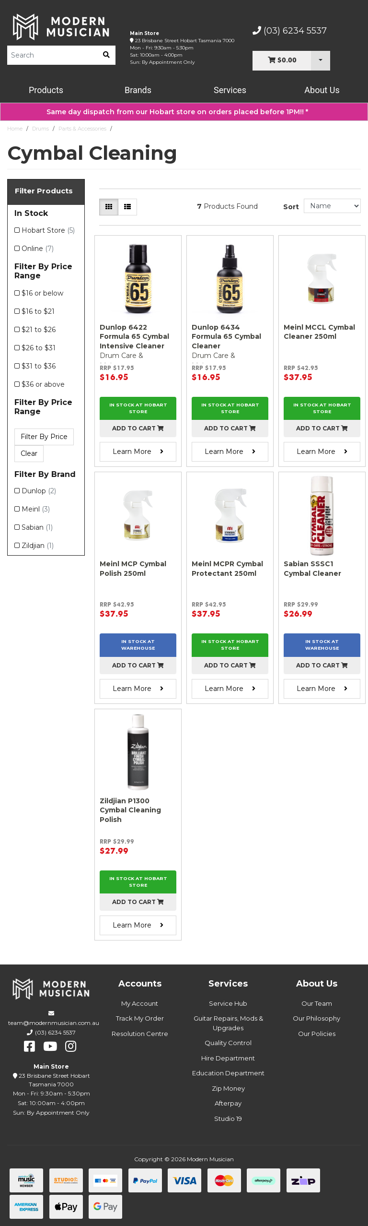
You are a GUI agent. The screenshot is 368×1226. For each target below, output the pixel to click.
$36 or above (43, 384)
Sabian (37, 527)
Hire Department (228, 1058)
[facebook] (29, 1046)
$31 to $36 (39, 366)
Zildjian (38, 545)
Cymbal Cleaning (138, 128)
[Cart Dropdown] (320, 61)
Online (38, 248)
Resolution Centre (140, 1033)
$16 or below (42, 293)
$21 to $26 (39, 329)
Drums (40, 128)
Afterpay (228, 1103)
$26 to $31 (39, 348)
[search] (106, 55)
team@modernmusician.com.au (53, 1022)
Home (15, 128)
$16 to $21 (38, 311)
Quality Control (228, 1043)
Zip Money (228, 1088)
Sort (291, 206)
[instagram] (70, 1046)
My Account (139, 1003)
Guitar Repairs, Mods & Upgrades (228, 1023)
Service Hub (228, 1003)
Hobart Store (48, 230)
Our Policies (316, 1033)
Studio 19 (228, 1118)
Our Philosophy (316, 1018)
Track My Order (140, 1018)
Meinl (36, 509)
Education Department (228, 1073)
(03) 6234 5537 (290, 30)
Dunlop (39, 491)
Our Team (316, 1003)
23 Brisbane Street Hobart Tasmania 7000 (184, 40)
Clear (29, 453)
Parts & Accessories (82, 128)
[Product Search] (52, 55)
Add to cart (138, 428)
